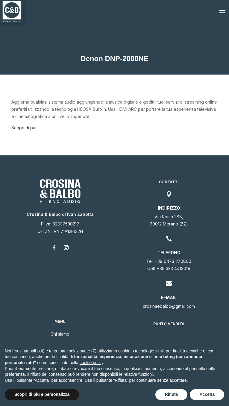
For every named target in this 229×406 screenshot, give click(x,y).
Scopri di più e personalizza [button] (41, 394)
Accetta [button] (207, 394)
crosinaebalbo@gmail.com (169, 306)
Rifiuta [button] (171, 394)
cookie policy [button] (91, 362)
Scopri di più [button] (23, 127)
